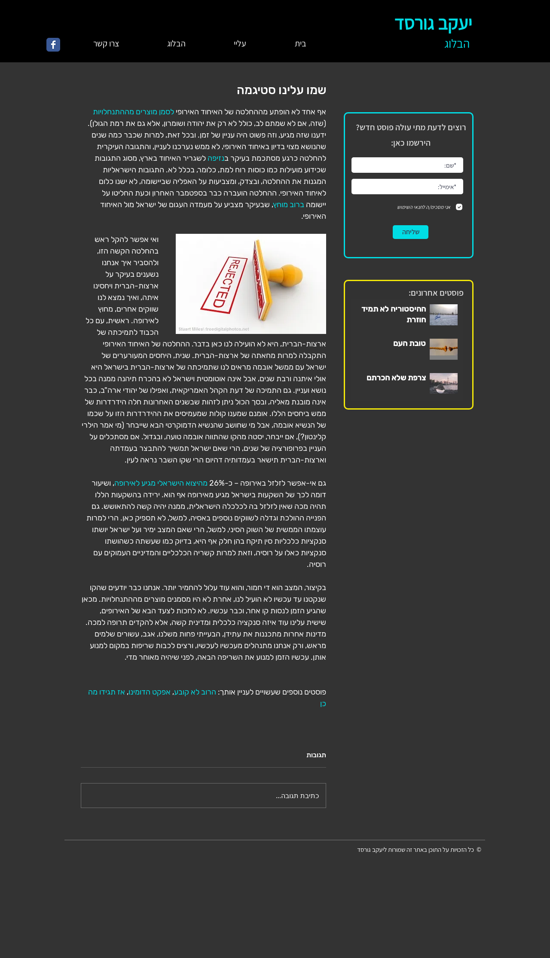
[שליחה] (410, 232)
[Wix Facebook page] (53, 45)
